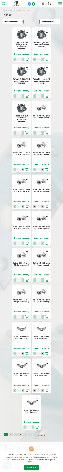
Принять (31, 467)
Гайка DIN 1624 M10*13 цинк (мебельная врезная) (21, 45)
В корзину (27, 59)
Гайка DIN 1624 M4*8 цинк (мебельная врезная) (41, 44)
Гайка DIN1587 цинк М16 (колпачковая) (21, 227)
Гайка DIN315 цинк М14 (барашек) (41, 374)
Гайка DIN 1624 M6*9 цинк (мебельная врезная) (41, 81)
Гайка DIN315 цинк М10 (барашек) (21, 338)
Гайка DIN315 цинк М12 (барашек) (21, 374)
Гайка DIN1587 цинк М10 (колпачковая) (41, 117)
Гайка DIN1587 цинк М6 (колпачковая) (41, 227)
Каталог (10, 10)
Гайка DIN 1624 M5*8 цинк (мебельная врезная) (21, 81)
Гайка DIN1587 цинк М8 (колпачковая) (41, 264)
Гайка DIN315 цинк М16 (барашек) (31, 411)
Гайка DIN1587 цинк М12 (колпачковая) (41, 154)
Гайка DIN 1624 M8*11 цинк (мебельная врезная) (21, 119)
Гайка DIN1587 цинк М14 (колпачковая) (41, 190)
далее (42, 435)
